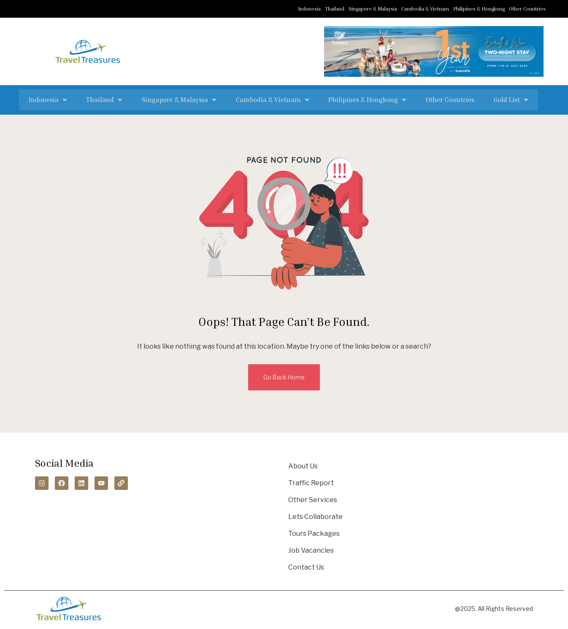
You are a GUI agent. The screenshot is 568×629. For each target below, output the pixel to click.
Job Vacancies (311, 549)
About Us (303, 464)
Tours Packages (314, 532)
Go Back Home (284, 375)
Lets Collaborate (315, 515)
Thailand (334, 8)
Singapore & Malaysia (373, 8)
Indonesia (309, 8)
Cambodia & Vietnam (425, 8)
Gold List (491, 99)
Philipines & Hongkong (479, 8)
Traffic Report (311, 481)
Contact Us (306, 566)
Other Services (312, 498)
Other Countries (527, 8)
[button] (67, 99)
